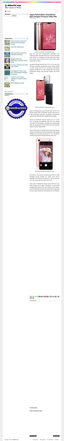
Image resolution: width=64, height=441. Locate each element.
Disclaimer (57, 439)
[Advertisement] (44, 243)
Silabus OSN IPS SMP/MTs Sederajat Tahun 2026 (19, 60)
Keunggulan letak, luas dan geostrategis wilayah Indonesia (19, 72)
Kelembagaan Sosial (17, 83)
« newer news (33, 436)
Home (8, 11)
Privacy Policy (50, 439)
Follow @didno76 (8, 91)
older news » (56, 436)
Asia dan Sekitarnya (17, 47)
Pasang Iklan (35, 439)
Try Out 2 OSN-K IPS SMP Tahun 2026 (19, 65)
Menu (57, 11)
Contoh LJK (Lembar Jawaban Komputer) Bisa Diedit (19, 78)
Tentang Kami (43, 439)
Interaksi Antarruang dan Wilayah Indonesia (19, 53)
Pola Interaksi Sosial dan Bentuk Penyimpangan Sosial (19, 42)
